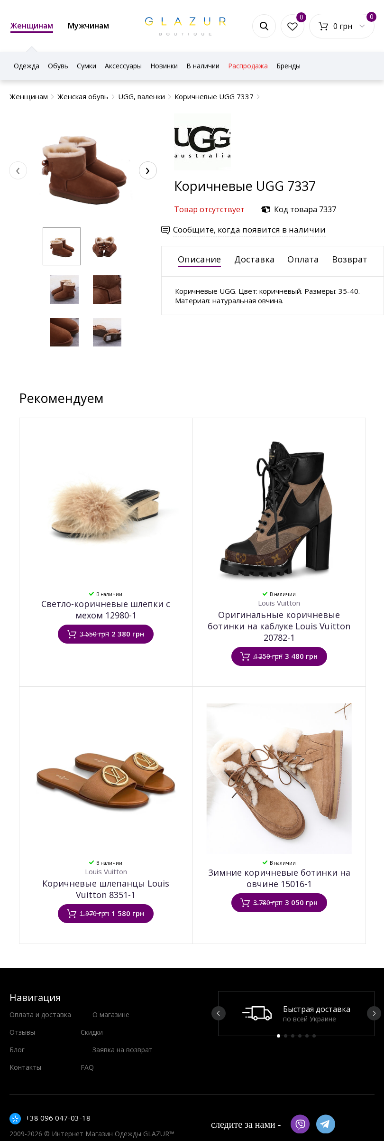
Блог (17, 1049)
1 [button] (278, 1036)
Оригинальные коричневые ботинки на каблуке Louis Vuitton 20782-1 (279, 626)
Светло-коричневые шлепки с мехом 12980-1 (105, 609)
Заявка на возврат (122, 1049)
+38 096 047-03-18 (58, 1117)
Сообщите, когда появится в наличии (249, 229)
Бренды (288, 65)
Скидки (92, 1032)
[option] (296, 1013)
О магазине (110, 1014)
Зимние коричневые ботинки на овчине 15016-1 (279, 878)
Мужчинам (88, 25)
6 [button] (314, 1036)
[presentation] (18, 170)
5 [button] (307, 1036)
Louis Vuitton (279, 603)
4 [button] (300, 1036)
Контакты (25, 1067)
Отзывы (22, 1032)
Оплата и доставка (40, 1014)
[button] (62, 246)
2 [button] (285, 1036)
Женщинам (31, 26)
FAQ (87, 1067)
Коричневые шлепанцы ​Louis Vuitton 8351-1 (105, 889)
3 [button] (292, 1036)
